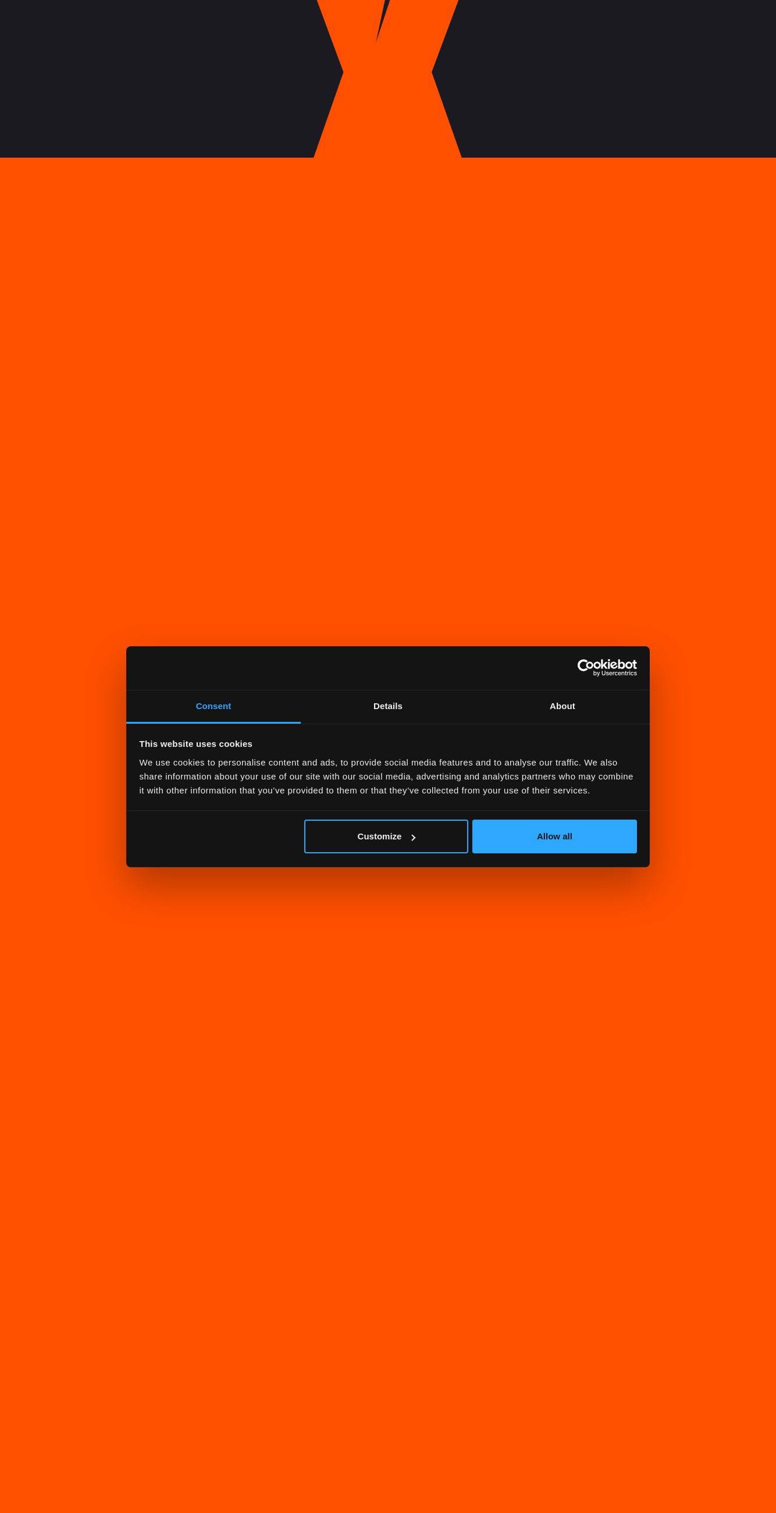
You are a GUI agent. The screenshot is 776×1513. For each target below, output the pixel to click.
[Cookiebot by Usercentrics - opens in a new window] (586, 668)
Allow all (554, 836)
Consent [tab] (214, 706)
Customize (387, 836)
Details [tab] (388, 706)
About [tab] (562, 706)
